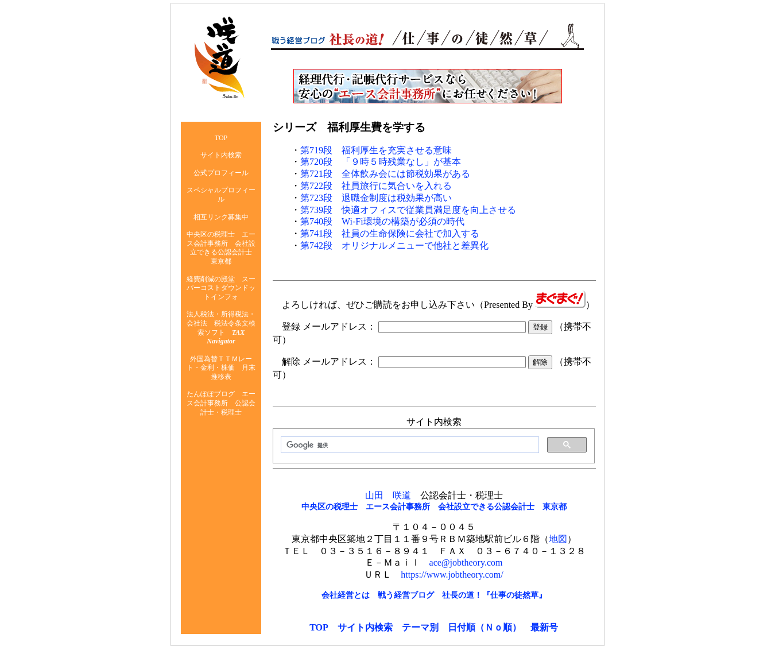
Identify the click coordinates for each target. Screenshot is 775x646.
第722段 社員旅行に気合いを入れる (376, 186)
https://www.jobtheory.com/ (452, 574)
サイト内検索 (365, 627)
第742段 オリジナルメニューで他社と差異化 (394, 245)
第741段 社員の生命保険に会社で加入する (389, 233)
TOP (318, 627)
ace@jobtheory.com (466, 562)
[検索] (408, 445)
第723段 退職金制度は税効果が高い (376, 198)
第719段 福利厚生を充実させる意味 (376, 150)
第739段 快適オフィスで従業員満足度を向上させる (408, 210)
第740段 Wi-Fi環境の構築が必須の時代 (382, 221)
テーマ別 (420, 627)
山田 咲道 (388, 495)
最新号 (544, 627)
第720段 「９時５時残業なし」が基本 (380, 162)
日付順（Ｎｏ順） (484, 627)
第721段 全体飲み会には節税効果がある (385, 174)
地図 (558, 539)
